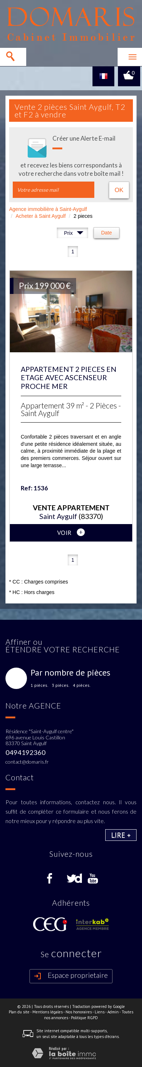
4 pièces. (82, 685)
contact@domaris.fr (27, 762)
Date (106, 233)
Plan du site (19, 1011)
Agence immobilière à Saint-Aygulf (48, 209)
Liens (99, 1011)
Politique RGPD (84, 1017)
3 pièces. (61, 685)
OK (119, 190)
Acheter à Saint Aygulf (41, 216)
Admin (113, 1011)
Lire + (121, 834)
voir (71, 532)
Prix (73, 234)
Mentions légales (47, 1011)
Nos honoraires (79, 1011)
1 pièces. (39, 685)
